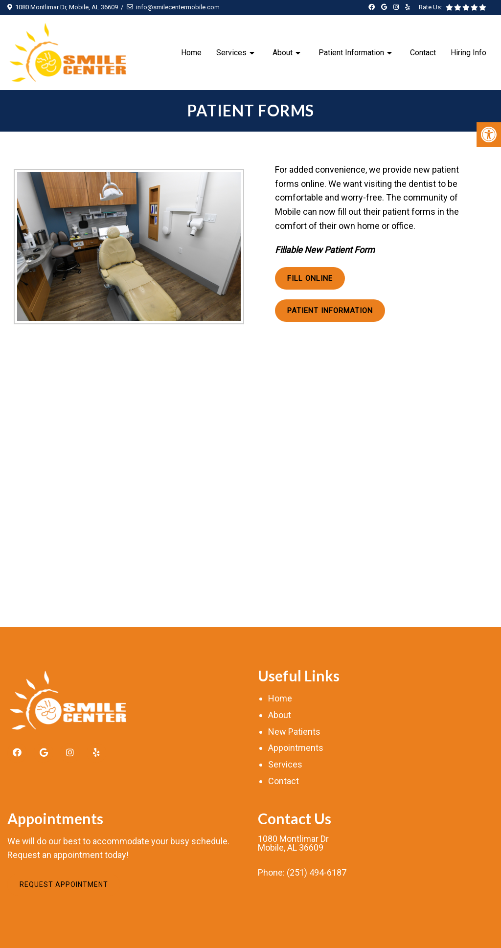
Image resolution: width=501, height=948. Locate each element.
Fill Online (310, 278)
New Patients (294, 731)
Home (191, 52)
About (283, 52)
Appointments (295, 748)
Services (231, 52)
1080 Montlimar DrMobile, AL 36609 (293, 843)
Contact (423, 52)
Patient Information (351, 52)
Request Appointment (64, 884)
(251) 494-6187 (316, 872)
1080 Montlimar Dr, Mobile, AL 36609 (66, 7)
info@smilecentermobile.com (178, 7)
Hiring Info (468, 52)
